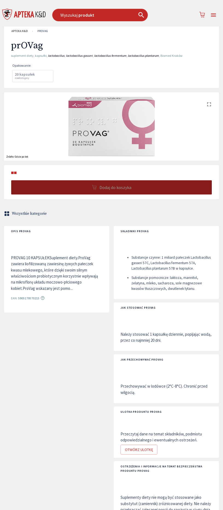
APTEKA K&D (19, 31)
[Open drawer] (213, 15)
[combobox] (105, 15)
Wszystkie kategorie (26, 213)
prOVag (42, 31)
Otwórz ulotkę (139, 450)
